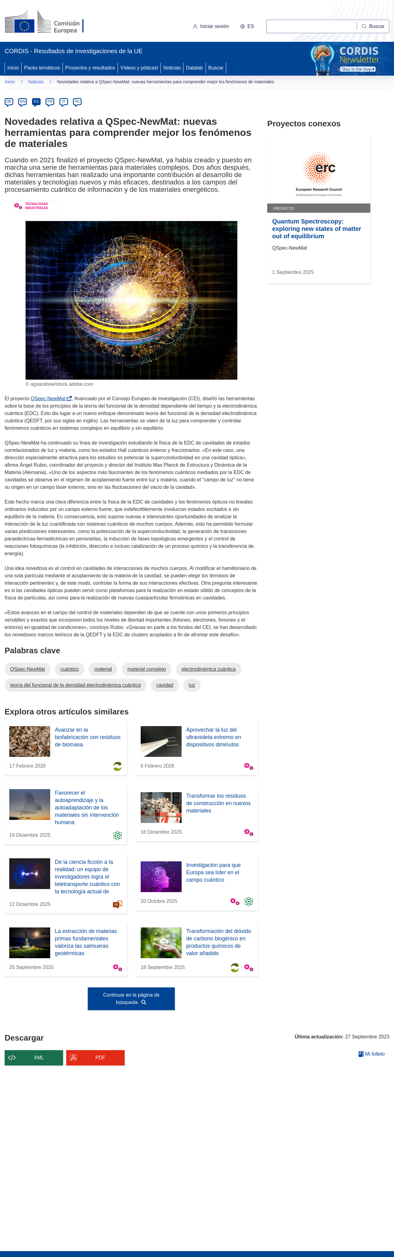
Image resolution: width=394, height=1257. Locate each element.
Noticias (172, 67)
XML (39, 1057)
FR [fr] (49, 101)
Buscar (216, 67)
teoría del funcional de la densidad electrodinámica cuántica (75, 685)
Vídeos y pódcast (139, 67)
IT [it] (63, 101)
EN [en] (22, 101)
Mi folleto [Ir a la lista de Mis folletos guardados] (372, 1054)
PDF (100, 1057)
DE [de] (9, 101)
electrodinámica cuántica (209, 669)
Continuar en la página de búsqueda (131, 998)
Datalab (194, 67)
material (103, 669)
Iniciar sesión (211, 26)
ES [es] (36, 101)
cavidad (164, 685)
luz (192, 685)
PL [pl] (77, 101)
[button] (247, 26)
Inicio (13, 67)
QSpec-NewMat (49, 398)
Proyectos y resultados (90, 67)
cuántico (69, 669)
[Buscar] (373, 26)
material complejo (146, 669)
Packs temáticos (42, 67)
